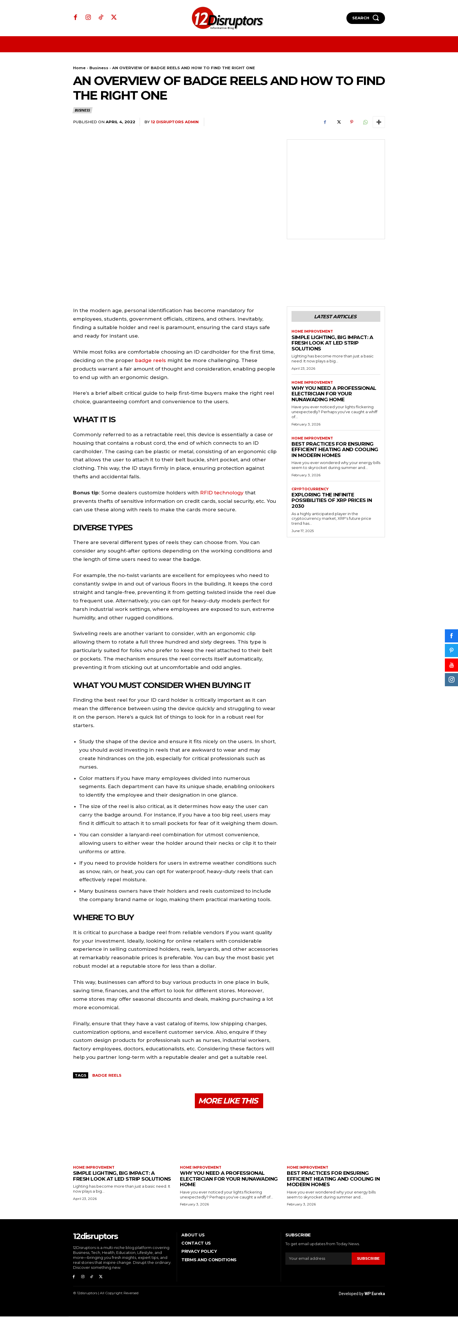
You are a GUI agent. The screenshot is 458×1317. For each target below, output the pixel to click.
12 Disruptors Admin (175, 121)
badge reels (150, 360)
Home (79, 67)
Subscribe (368, 1259)
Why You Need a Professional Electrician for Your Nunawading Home (334, 394)
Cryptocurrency (310, 489)
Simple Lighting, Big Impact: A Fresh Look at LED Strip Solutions (332, 343)
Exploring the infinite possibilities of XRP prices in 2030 (332, 500)
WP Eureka (375, 1294)
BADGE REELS (107, 1075)
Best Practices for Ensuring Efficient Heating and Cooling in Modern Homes (335, 449)
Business (98, 67)
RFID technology (222, 493)
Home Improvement (313, 332)
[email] (318, 1259)
